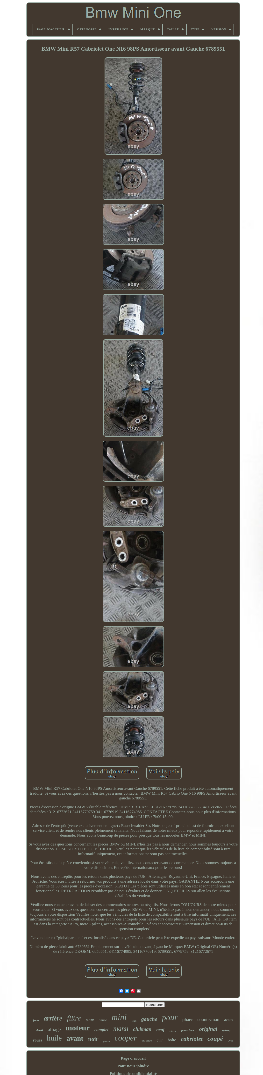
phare (187, 1019)
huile (54, 1038)
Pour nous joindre (133, 1066)
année (103, 1020)
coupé (215, 1038)
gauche (149, 1019)
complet (101, 1029)
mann (120, 1028)
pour (170, 1017)
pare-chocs (187, 1030)
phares (106, 1041)
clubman (142, 1029)
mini (119, 1017)
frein (36, 1020)
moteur (78, 1027)
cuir (160, 1040)
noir (93, 1039)
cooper (126, 1038)
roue (90, 1019)
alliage (54, 1029)
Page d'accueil (133, 1058)
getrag (226, 1030)
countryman (208, 1019)
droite (228, 1020)
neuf (160, 1029)
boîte (172, 1040)
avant (75, 1038)
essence (147, 1040)
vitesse (172, 1030)
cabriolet (192, 1039)
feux (134, 1020)
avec (231, 1040)
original (208, 1029)
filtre (74, 1018)
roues (37, 1040)
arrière (53, 1018)
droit (39, 1030)
